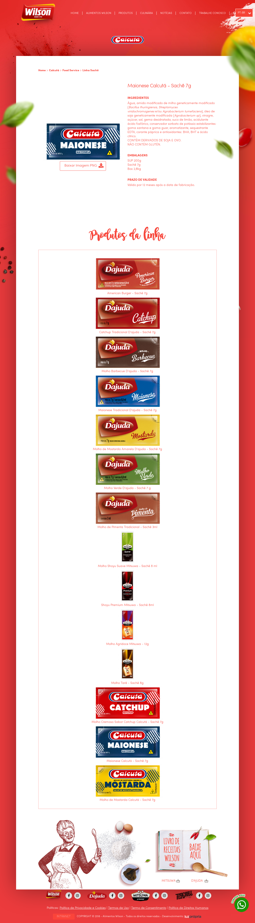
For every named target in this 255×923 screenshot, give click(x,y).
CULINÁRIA (146, 13)
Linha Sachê (90, 70)
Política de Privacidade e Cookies (83, 908)
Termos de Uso (118, 908)
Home (42, 70)
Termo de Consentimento (148, 908)
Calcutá (54, 70)
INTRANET (64, 916)
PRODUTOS (126, 13)
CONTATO (186, 13)
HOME (75, 13)
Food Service (70, 70)
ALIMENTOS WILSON (98, 13)
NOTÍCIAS (166, 13)
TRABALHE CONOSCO (212, 13)
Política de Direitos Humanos (188, 908)
